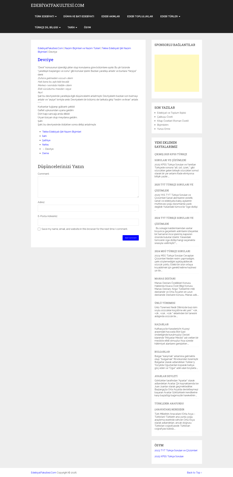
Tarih (71, 27)
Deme (45, 153)
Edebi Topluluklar (140, 16)
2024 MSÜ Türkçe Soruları (172, 251)
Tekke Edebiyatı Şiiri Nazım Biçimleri (61, 131)
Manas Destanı (165, 278)
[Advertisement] (177, 73)
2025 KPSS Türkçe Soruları (169, 456)
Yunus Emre (163, 128)
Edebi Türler (169, 16)
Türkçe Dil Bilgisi (46, 27)
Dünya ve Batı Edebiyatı (78, 16)
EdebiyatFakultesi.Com (57, 5)
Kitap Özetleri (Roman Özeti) (173, 120)
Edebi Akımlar (110, 16)
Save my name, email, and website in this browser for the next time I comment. (85, 229)
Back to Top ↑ (194, 472)
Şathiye (46, 140)
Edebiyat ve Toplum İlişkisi (171, 112)
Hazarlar (162, 324)
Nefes (45, 144)
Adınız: (41, 202)
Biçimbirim (163, 124)
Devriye (45, 59)
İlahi (44, 136)
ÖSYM (87, 27)
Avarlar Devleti (166, 376)
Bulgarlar (162, 351)
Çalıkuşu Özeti (165, 116)
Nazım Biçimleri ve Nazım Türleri (82, 48)
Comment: (43, 173)
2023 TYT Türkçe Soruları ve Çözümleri (176, 450)
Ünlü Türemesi (165, 302)
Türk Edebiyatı (44, 16)
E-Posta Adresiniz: (48, 216)
